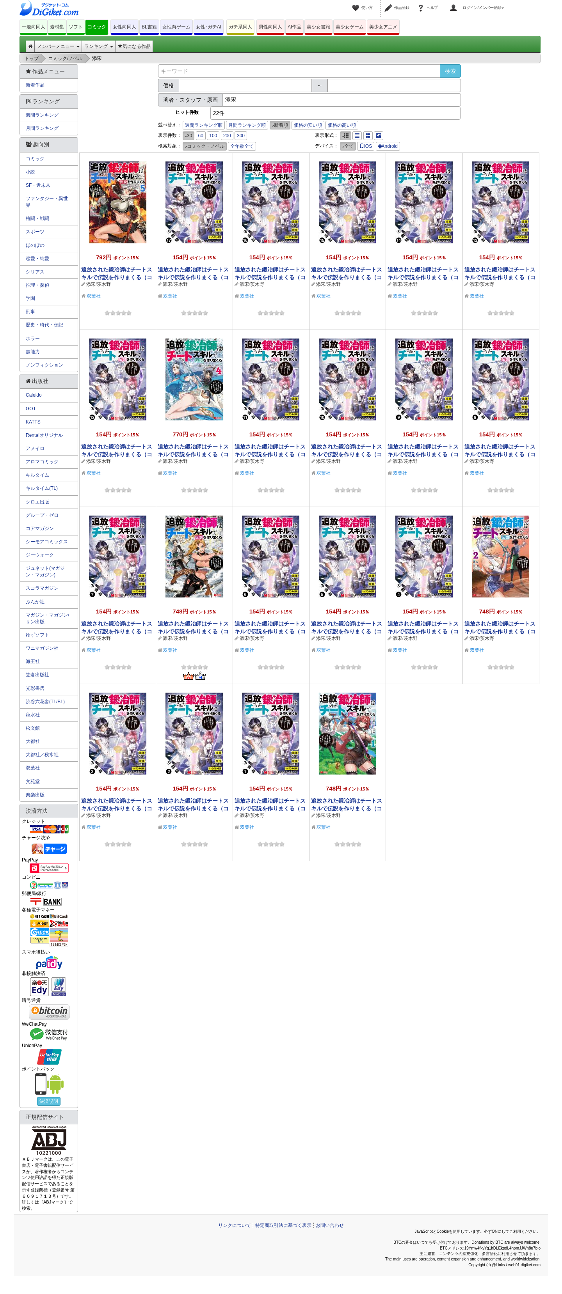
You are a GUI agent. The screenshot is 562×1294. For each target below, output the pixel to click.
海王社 (33, 661)
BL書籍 (149, 27)
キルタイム (37, 475)
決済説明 (48, 1101)
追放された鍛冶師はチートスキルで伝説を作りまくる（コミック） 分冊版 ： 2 (193, 808)
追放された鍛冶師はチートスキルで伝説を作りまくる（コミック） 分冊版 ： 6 (270, 631)
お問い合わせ (330, 1225)
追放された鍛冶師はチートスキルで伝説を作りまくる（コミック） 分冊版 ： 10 (346, 454)
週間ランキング (42, 115)
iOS (365, 146)
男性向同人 (270, 27)
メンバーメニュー (58, 46)
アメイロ (35, 448)
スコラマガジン (42, 588)
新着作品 (35, 85)
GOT (31, 408)
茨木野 (104, 284)
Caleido (34, 395)
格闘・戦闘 (37, 218)
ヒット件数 (187, 112)
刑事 (30, 311)
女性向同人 (124, 27)
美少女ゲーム (350, 27)
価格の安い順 (308, 125)
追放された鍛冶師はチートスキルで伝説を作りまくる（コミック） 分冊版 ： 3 (116, 808)
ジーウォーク (40, 555)
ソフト (76, 27)
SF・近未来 (38, 185)
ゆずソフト (37, 635)
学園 (30, 298)
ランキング (98, 46)
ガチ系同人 (240, 27)
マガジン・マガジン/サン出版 (47, 618)
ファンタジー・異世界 (47, 202)
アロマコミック (42, 461)
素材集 (57, 27)
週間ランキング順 (203, 125)
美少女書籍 (318, 27)
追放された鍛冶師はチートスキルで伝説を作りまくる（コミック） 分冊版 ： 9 (423, 454)
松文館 (33, 728)
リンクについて (234, 1225)
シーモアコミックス (47, 541)
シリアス (35, 272)
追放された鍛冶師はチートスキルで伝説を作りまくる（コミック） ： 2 (499, 631)
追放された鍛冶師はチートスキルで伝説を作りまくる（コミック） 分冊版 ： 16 (270, 277)
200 (227, 135)
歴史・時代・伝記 (44, 325)
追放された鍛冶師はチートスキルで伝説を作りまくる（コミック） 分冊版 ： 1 (270, 808)
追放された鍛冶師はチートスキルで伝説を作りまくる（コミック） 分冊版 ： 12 (116, 454)
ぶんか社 (35, 601)
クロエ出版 (37, 502)
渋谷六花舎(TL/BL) (45, 701)
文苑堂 (33, 781)
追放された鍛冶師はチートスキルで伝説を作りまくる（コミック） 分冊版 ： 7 (116, 631)
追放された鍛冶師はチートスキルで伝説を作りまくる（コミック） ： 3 (193, 631)
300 (241, 135)
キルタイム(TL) (42, 488)
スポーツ (35, 231)
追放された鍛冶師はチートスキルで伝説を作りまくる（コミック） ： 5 (116, 277)
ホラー (33, 338)
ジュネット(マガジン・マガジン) (45, 571)
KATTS (33, 422)
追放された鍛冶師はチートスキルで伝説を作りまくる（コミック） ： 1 (346, 808)
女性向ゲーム (176, 27)
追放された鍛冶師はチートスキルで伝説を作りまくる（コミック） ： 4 (193, 454)
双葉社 (94, 296)
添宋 (91, 284)
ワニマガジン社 (42, 648)
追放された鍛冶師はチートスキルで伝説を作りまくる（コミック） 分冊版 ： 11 (270, 454)
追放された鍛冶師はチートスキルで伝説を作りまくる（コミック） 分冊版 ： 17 (193, 277)
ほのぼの (35, 245)
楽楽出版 (35, 795)
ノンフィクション (44, 365)
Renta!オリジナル (44, 435)
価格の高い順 (342, 125)
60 (200, 135)
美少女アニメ (383, 27)
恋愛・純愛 (37, 258)
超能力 (33, 352)
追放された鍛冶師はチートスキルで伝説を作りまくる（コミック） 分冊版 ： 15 (346, 277)
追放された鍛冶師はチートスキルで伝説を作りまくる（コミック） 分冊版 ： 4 (423, 631)
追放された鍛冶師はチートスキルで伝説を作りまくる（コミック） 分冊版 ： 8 (499, 454)
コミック (96, 27)
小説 (30, 172)
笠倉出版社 (37, 674)
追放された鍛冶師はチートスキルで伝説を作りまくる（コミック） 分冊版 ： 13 (499, 277)
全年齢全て (242, 146)
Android (388, 146)
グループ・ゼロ (42, 515)
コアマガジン (40, 528)
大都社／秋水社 (42, 754)
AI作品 (294, 27)
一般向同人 (33, 27)
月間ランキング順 (247, 125)
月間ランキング (42, 128)
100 (213, 135)
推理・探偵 (37, 285)
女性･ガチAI (208, 27)
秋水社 (33, 715)
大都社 (33, 741)
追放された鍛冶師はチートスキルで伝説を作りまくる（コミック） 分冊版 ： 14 (423, 277)
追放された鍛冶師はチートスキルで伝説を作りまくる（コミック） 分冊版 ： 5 (346, 631)
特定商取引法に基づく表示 (283, 1225)
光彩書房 (35, 688)
